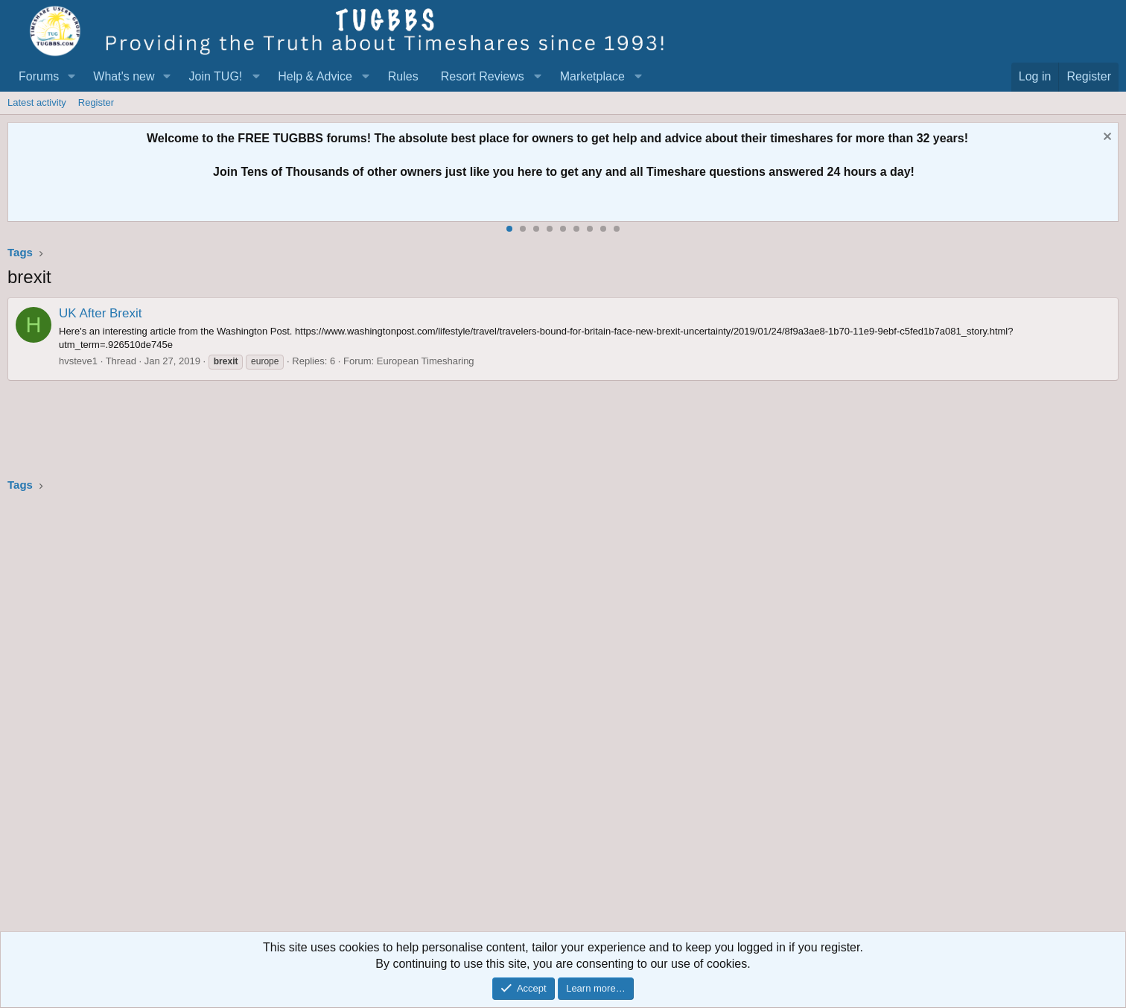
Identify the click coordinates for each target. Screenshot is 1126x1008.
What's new (123, 76)
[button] (71, 77)
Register (96, 102)
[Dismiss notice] (1105, 138)
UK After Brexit (100, 313)
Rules (403, 76)
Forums (39, 76)
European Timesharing (425, 361)
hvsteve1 (78, 361)
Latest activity (36, 102)
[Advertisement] (454, 716)
